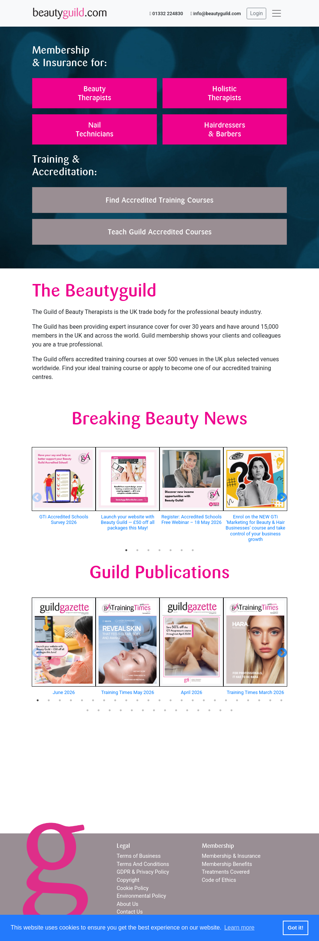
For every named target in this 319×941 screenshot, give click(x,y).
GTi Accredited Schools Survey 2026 (63, 519)
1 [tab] (126, 550)
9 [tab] (126, 700)
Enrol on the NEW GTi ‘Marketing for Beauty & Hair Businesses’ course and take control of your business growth (255, 528)
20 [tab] (248, 700)
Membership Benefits (227, 864)
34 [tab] (198, 710)
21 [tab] (259, 700)
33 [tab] (187, 710)
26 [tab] (109, 710)
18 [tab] (226, 700)
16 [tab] (203, 700)
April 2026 (191, 692)
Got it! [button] (295, 928)
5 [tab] (170, 550)
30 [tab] (154, 710)
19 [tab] (237, 700)
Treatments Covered (226, 872)
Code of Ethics (219, 880)
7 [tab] (192, 550)
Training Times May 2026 (127, 692)
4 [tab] (159, 550)
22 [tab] (270, 700)
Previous (35, 496)
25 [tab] (98, 710)
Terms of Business (139, 856)
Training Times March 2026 (255, 692)
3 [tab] (148, 550)
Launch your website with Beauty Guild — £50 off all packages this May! (127, 522)
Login (256, 13)
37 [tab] (231, 710)
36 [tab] (220, 710)
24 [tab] (87, 710)
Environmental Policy (141, 896)
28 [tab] (132, 710)
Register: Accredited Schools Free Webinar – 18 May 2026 (191, 519)
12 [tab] (159, 700)
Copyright (128, 880)
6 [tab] (181, 550)
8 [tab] (115, 700)
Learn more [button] (239, 927)
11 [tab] (148, 700)
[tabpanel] (64, 487)
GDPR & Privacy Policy (143, 872)
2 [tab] (137, 550)
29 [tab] (143, 710)
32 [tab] (176, 710)
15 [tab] (192, 700)
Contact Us (130, 912)
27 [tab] (120, 710)
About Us (127, 904)
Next (280, 496)
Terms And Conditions (143, 864)
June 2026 (64, 692)
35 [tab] (209, 710)
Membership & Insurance (231, 856)
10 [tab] (137, 700)
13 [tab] (170, 700)
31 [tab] (165, 710)
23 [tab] (281, 700)
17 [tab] (215, 700)
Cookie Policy (132, 888)
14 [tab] (181, 700)
